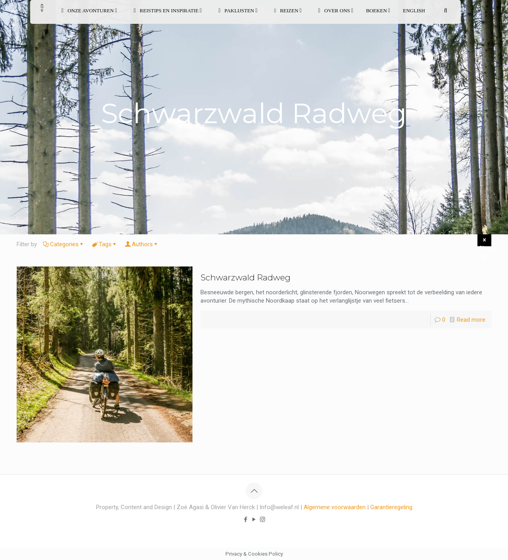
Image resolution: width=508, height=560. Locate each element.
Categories (64, 244)
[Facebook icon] (246, 519)
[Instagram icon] (263, 519)
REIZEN (288, 11)
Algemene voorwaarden (335, 507)
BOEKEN (378, 11)
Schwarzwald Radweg (245, 277)
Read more (471, 319)
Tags (104, 244)
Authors (142, 244)
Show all (485, 241)
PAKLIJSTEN (237, 11)
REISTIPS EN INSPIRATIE (168, 11)
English (414, 11)
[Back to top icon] (254, 491)
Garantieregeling (391, 507)
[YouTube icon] (254, 519)
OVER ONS (335, 11)
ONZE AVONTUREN (89, 11)
